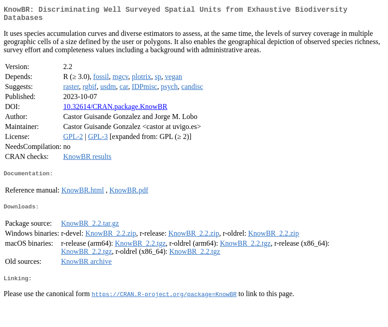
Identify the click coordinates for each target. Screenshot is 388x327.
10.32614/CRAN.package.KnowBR (115, 110)
